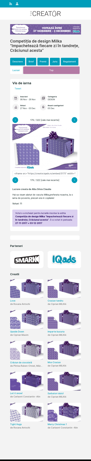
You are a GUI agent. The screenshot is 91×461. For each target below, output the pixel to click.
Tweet (18, 88)
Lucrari (16, 70)
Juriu (54, 61)
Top (51, 70)
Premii (43, 61)
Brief (31, 61)
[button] (10, 3)
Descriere (18, 61)
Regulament (69, 61)
